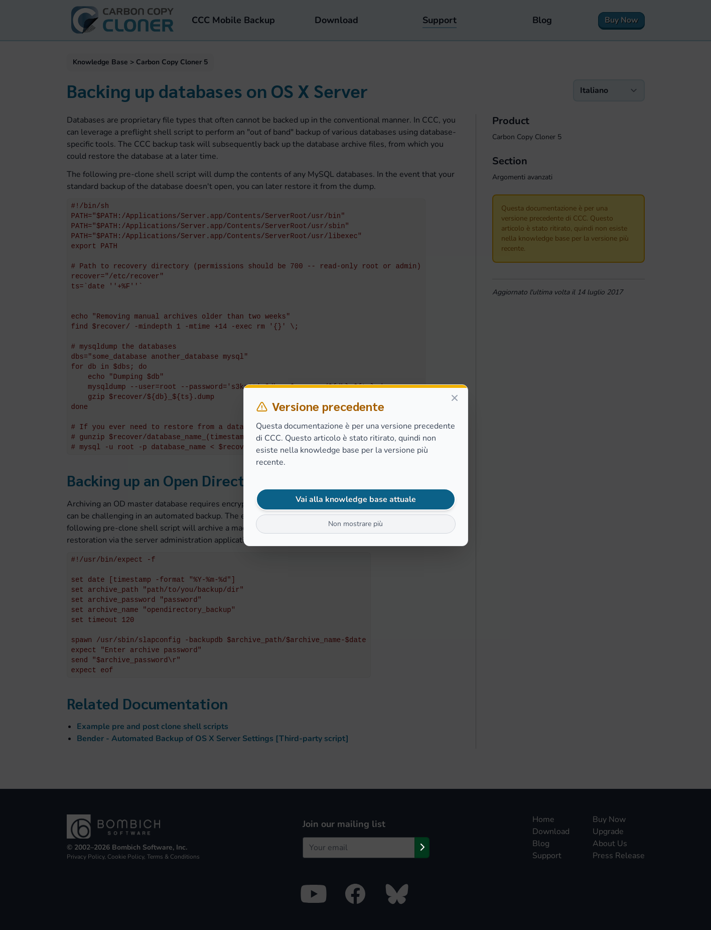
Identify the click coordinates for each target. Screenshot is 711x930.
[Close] (455, 398)
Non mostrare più (355, 524)
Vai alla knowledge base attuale (356, 499)
